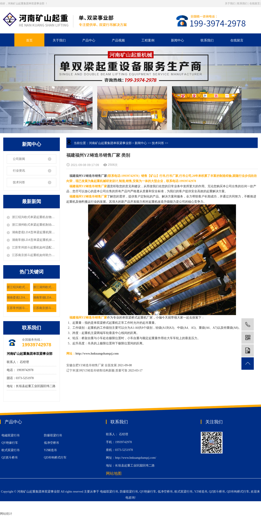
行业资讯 (19, 170)
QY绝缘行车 (10, 442)
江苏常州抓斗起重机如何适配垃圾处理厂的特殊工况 (34, 247)
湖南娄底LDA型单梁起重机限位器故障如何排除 (34, 232)
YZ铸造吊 (50, 450)
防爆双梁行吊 (53, 435)
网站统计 (6, 513)
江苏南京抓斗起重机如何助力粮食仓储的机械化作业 (34, 255)
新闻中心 (177, 40)
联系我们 (242, 3)
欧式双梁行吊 (11, 450)
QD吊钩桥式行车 (55, 457)
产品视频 (118, 40)
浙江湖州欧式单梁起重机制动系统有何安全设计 (34, 224)
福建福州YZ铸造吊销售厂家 (88, 175)
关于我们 (230, 3)
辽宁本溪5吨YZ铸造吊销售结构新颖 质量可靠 (97, 370)
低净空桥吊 (51, 442)
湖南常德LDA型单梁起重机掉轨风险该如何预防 (34, 240)
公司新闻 (19, 159)
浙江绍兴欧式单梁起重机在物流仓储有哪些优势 (34, 217)
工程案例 (147, 40)
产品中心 (88, 40)
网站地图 (114, 473)
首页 (29, 40)
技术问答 (19, 182)
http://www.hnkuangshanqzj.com (97, 353)
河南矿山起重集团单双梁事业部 (110, 143)
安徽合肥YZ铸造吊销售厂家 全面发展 (91, 365)
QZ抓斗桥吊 (10, 457)
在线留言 (254, 3)
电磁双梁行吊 (11, 435)
